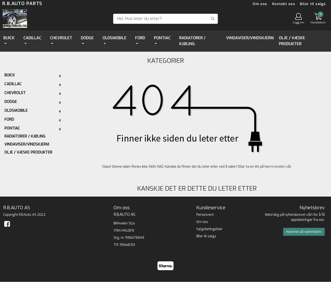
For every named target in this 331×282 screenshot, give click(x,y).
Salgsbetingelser (209, 229)
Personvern (205, 214)
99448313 (127, 245)
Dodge (87, 37)
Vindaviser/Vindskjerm (250, 37)
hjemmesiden (275, 166)
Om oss (260, 4)
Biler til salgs (313, 4)
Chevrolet (61, 37)
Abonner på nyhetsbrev (304, 231)
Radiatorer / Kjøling (192, 41)
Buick (9, 37)
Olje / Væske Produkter (292, 41)
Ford (140, 37)
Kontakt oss (283, 4)
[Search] (165, 19)
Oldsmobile (114, 37)
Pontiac (162, 37)
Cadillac (32, 37)
